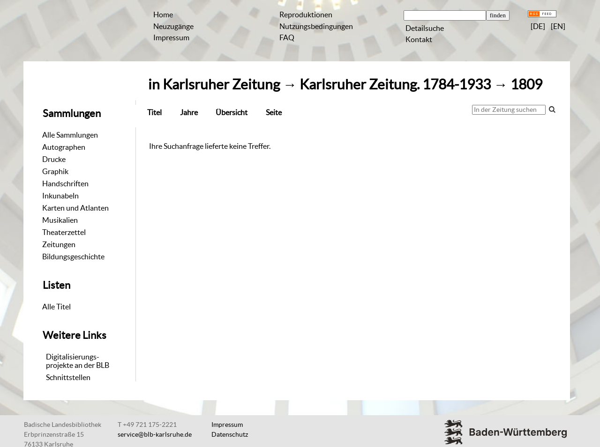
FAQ (286, 37)
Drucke (54, 159)
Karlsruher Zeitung (221, 84)
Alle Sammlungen (70, 135)
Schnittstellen (68, 377)
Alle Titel (56, 306)
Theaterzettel (64, 232)
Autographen (63, 147)
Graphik (55, 171)
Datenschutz (229, 434)
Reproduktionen (305, 14)
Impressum (171, 37)
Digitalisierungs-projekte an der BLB (77, 360)
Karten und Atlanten (75, 208)
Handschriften (65, 183)
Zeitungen (58, 244)
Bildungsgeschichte (73, 256)
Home (163, 14)
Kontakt (418, 39)
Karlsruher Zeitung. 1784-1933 (395, 84)
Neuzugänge (173, 26)
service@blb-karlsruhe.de (155, 434)
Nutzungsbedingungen (316, 26)
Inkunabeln (60, 195)
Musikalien (60, 220)
